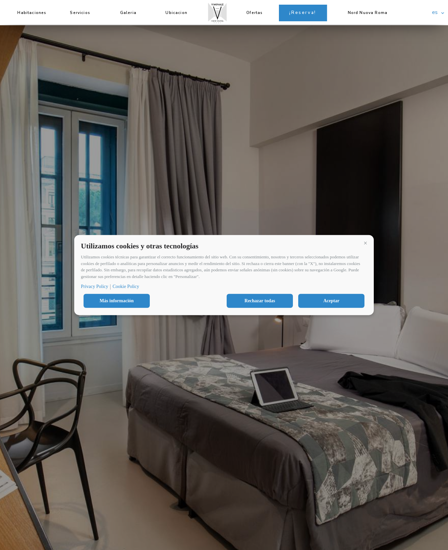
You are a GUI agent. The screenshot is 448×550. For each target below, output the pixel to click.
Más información (116, 300)
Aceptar (331, 300)
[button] (365, 243)
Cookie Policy (125, 286)
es (435, 12)
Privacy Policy (94, 286)
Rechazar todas (260, 300)
